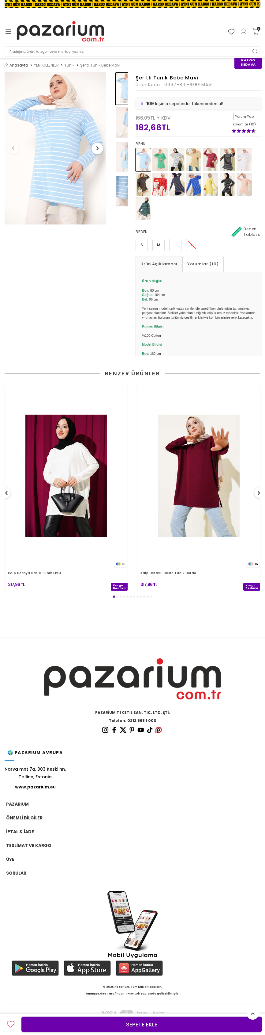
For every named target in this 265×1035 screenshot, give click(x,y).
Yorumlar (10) (203, 264)
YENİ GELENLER (46, 65)
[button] (15, 148)
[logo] (60, 31)
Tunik (69, 65)
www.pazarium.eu (35, 787)
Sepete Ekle (141, 1024)
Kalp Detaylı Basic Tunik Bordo (168, 573)
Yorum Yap (244, 116)
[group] (55, 148)
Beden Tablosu (246, 231)
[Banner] (132, 4)
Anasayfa (16, 65)
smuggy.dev (96, 993)
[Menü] (8, 31)
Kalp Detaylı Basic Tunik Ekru (34, 573)
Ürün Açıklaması (158, 264)
